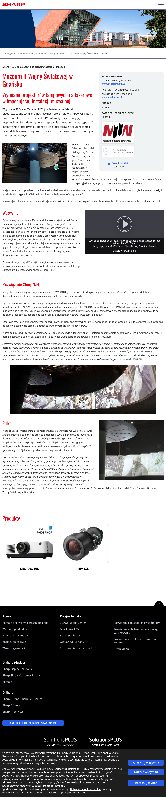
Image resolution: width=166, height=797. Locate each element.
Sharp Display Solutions (17, 669)
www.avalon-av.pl (112, 97)
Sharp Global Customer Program (22, 675)
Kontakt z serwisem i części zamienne (25, 623)
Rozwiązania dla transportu (77, 648)
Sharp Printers (11, 705)
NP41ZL (83, 568)
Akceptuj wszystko (146, 763)
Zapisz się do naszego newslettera (33, 723)
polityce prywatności (73, 792)
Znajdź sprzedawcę (14, 642)
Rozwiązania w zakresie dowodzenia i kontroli (136, 641)
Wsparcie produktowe (15, 629)
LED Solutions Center (73, 623)
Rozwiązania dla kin (72, 636)
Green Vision (121, 649)
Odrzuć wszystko (146, 772)
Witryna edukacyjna (72, 642)
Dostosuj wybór (146, 783)
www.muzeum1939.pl (114, 84)
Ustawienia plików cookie (85, 789)
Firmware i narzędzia (15, 636)
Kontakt (7, 682)
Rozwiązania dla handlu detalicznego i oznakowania (137, 631)
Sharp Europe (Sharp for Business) (23, 699)
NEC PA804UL (29, 568)
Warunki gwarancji (13, 648)
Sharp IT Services (13, 712)
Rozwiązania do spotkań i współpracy (137, 623)
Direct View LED (69, 629)
